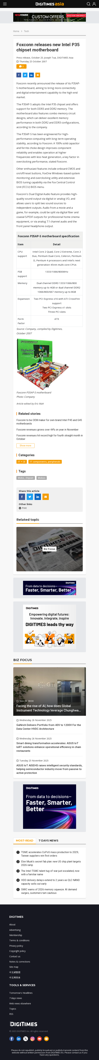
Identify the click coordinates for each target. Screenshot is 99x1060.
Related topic (27, 520)
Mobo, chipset (25, 477)
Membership (15, 935)
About (12, 924)
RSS (11, 1013)
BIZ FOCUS (22, 660)
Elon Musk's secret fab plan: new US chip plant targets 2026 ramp (51, 863)
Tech (26, 31)
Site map (13, 966)
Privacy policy (16, 945)
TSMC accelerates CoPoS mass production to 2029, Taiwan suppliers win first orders (50, 854)
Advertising (15, 929)
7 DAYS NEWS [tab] (48, 840)
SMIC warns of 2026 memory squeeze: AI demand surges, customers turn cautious (49, 891)
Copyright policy (17, 950)
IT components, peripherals (45, 461)
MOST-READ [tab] (24, 840)
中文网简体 (14, 977)
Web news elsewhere (20, 1003)
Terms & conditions (19, 940)
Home (16, 31)
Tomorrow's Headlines (21, 992)
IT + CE (21, 461)
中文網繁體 (14, 972)
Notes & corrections (19, 961)
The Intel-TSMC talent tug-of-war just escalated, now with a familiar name (50, 872)
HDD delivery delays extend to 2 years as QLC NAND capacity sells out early (50, 882)
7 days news (15, 998)
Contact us (14, 956)
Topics (12, 1008)
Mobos (41, 477)
